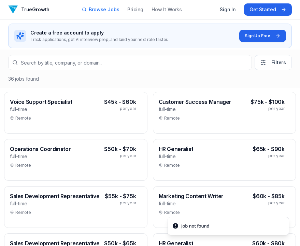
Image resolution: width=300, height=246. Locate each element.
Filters (273, 62)
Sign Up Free (263, 36)
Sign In (228, 9)
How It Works (167, 9)
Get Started (267, 9)
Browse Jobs (100, 9)
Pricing (135, 9)
